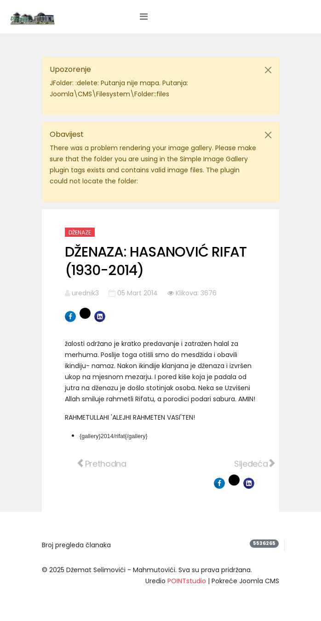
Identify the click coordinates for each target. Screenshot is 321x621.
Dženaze (80, 232)
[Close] (268, 70)
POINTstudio (186, 581)
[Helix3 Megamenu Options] (144, 16)
